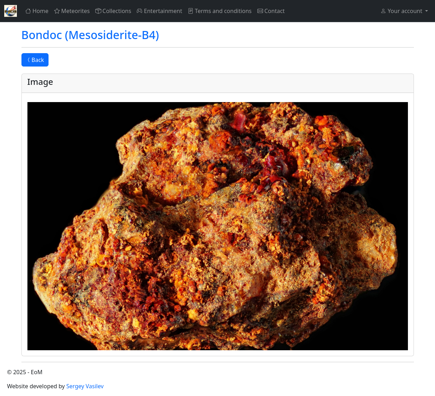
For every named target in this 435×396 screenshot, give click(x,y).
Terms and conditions (220, 11)
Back (35, 60)
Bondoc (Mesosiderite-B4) (90, 34)
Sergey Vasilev (84, 386)
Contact (271, 11)
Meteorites (72, 11)
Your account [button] (401, 11)
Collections (113, 11)
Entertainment (159, 11)
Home (37, 11)
